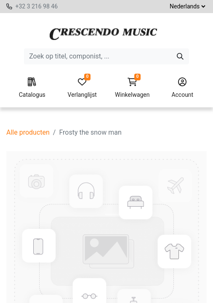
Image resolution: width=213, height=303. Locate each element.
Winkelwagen (132, 88)
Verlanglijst (82, 88)
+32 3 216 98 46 (36, 6)
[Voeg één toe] (65, 290)
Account (182, 88)
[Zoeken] (180, 56)
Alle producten (28, 132)
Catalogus (32, 88)
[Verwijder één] (27, 290)
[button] (96, 290)
